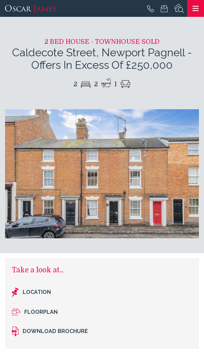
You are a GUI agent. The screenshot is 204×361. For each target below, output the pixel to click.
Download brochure (50, 332)
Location (31, 293)
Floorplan (35, 312)
